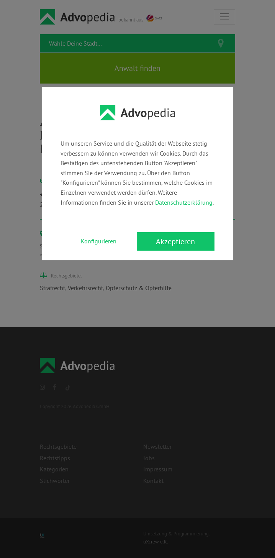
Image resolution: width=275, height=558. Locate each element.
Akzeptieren (175, 241)
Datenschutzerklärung (184, 202)
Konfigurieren (98, 241)
